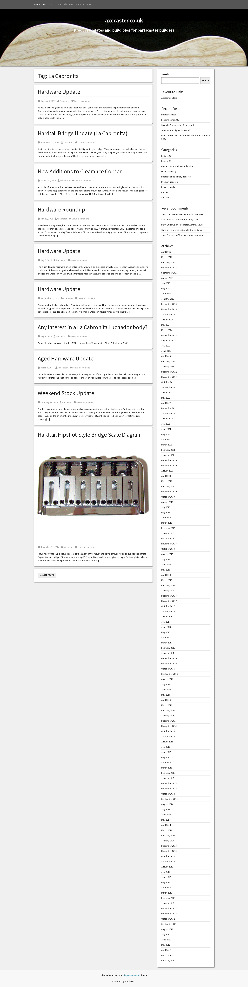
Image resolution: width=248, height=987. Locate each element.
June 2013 (166, 877)
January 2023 (167, 366)
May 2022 (165, 397)
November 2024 (169, 309)
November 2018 (169, 543)
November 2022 (169, 376)
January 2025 (167, 298)
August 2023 (167, 340)
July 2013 (165, 871)
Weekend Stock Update (66, 393)
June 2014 (166, 814)
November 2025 (169, 267)
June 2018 (166, 564)
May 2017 (165, 632)
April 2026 (166, 251)
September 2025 (169, 272)
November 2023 (169, 335)
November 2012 (169, 913)
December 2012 (169, 908)
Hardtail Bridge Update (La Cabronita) (82, 133)
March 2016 (166, 705)
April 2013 (166, 887)
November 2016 (169, 663)
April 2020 (166, 475)
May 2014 (165, 819)
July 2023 (165, 345)
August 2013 (167, 866)
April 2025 (166, 293)
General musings (169, 171)
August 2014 (167, 804)
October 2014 (168, 793)
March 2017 (166, 642)
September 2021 (169, 413)
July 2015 (165, 746)
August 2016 (167, 679)
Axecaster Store (83, 4)
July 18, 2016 (45, 218)
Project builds (168, 187)
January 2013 (167, 903)
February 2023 (168, 361)
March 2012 (166, 955)
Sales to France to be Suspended (177, 125)
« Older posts (47, 575)
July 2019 (165, 507)
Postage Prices (168, 114)
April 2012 (166, 950)
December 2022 (169, 371)
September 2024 (169, 314)
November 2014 (169, 788)
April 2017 (166, 637)
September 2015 (169, 736)
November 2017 (169, 600)
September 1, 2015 (48, 298)
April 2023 (166, 356)
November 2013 (169, 851)
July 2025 (165, 283)
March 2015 (166, 767)
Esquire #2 (166, 161)
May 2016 (165, 694)
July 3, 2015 (45, 336)
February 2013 (168, 897)
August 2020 (167, 470)
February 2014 (168, 835)
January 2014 (167, 840)
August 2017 (167, 616)
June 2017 (166, 627)
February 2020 (168, 486)
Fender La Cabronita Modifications (177, 166)
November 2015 (169, 726)
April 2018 (166, 574)
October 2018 (168, 548)
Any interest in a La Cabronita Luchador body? (92, 327)
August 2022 (167, 392)
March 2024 (166, 330)
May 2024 (165, 324)
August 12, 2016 (47, 180)
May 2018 (165, 569)
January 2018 (167, 590)
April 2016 (166, 699)
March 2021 (166, 444)
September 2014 (169, 798)
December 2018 (169, 538)
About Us (68, 4)
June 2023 (166, 350)
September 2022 (169, 387)
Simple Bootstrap (131, 975)
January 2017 (167, 653)
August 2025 (167, 277)
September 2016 (169, 673)
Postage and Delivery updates (176, 176)
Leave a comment (81, 100)
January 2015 (167, 778)
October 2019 (168, 496)
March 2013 (166, 892)
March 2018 (166, 580)
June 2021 (166, 429)
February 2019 (168, 528)
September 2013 (169, 861)
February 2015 (168, 772)
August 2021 (167, 418)
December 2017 (169, 595)
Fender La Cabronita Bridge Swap (186, 229)
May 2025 (165, 288)
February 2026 (168, 262)
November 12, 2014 (48, 547)
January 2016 (167, 715)
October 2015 (168, 731)
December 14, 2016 (48, 142)
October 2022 (168, 382)
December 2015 (169, 720)
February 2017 (168, 647)
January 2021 (167, 455)
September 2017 (169, 611)
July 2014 (165, 809)
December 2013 (169, 845)
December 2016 (169, 658)
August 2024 (167, 319)
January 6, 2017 (46, 100)
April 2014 (166, 825)
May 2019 (165, 512)
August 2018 (167, 554)
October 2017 (168, 606)
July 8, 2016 (45, 260)
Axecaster (63, 100)
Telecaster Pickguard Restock (176, 130)
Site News (166, 197)
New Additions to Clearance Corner (79, 171)
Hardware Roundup (61, 209)
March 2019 (166, 522)
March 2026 (166, 257)
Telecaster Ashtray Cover (190, 214)
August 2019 (167, 502)
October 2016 (168, 668)
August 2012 (167, 929)
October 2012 (168, 918)
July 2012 (165, 934)
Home (58, 4)
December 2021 (169, 408)
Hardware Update (59, 91)
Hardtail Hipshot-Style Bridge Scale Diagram (90, 434)
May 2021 (165, 434)
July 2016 (165, 684)
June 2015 (166, 752)
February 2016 (168, 710)
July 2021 (165, 423)
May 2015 (165, 757)
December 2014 (169, 783)
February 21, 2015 (48, 402)
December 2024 (169, 304)
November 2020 (169, 465)
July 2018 (165, 559)
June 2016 (166, 689)
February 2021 (168, 449)
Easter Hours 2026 (170, 119)
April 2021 (166, 439)
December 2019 (169, 491)
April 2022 (166, 403)
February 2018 (168, 585)
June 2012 (166, 939)
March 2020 (166, 481)
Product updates (169, 181)
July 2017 (165, 621)
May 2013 (165, 882)
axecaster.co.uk (43, 4)
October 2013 (168, 856)
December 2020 (169, 460)
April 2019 (166, 517)
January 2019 (167, 533)
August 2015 (167, 741)
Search (165, 74)
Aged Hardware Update (66, 358)
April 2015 (166, 762)
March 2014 (166, 830)
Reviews (165, 192)
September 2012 (169, 924)
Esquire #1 (166, 155)
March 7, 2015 (46, 367)
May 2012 (165, 944)
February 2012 (168, 960)
